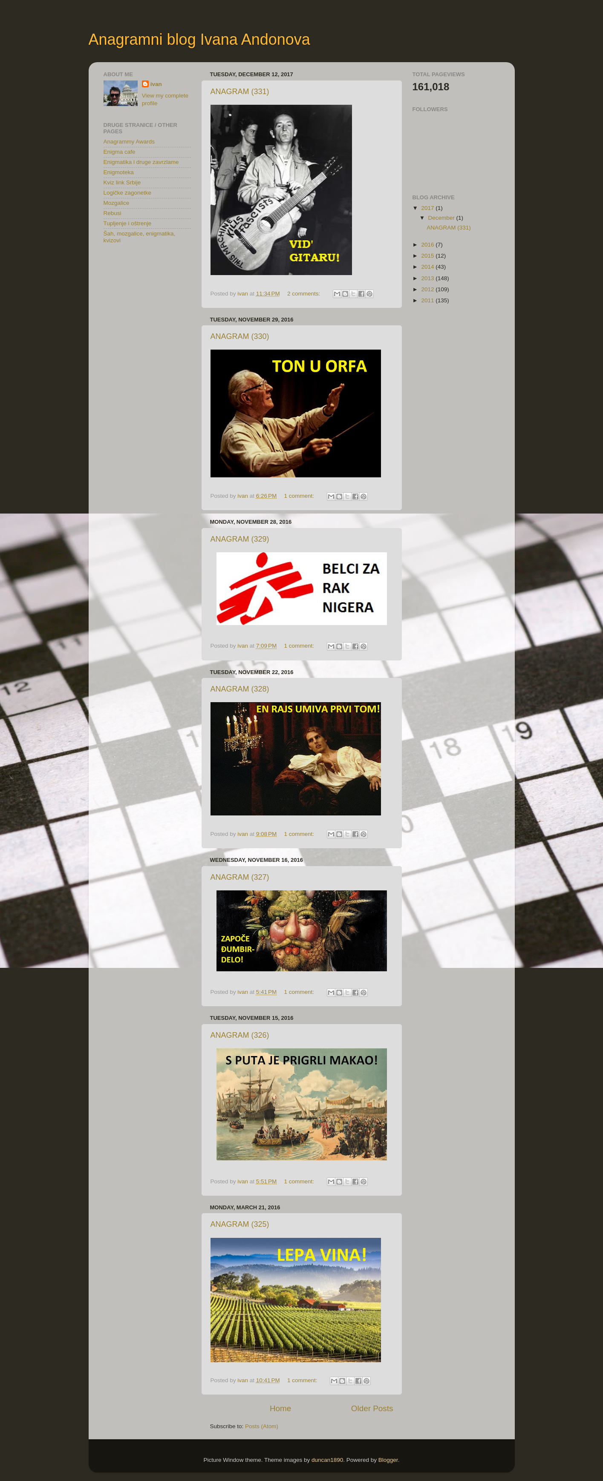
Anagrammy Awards (129, 141)
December (442, 218)
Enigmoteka (119, 172)
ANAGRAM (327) (240, 877)
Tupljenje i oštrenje (128, 223)
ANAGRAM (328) (240, 689)
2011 (428, 300)
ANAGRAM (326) (240, 1035)
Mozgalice (117, 203)
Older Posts (372, 1408)
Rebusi (112, 213)
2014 (428, 267)
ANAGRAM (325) (240, 1224)
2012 (428, 289)
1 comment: (300, 496)
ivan (156, 84)
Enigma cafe (120, 152)
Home (280, 1408)
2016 (428, 244)
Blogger (388, 1460)
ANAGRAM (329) (240, 539)
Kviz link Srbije (122, 182)
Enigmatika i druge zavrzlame (141, 162)
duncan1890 (327, 1460)
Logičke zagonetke (128, 192)
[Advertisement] (146, 301)
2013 (428, 278)
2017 (428, 208)
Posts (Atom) (261, 1426)
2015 (428, 256)
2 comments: (304, 293)
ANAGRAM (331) (240, 91)
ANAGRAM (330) (240, 336)
